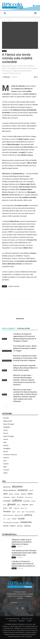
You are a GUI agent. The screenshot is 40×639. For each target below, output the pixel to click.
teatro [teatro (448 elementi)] (12, 526)
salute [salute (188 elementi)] (8, 519)
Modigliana (6, 448)
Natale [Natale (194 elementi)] (13, 511)
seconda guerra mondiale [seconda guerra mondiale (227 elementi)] (11, 522)
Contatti (29, 621)
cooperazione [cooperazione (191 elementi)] (29, 497)
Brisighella (6, 427)
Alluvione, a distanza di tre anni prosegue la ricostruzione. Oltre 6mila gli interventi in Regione (25, 358)
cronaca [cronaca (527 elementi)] (7, 501)
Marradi (5, 445)
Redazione (7, 77)
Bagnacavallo (7, 421)
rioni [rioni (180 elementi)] (4, 519)
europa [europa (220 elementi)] (33, 501)
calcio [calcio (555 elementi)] (30, 494)
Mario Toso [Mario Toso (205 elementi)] (24, 508)
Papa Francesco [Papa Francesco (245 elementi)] (8, 515)
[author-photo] (20, 315)
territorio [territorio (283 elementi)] (20, 526)
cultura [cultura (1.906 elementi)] (17, 500)
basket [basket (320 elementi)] (23, 494)
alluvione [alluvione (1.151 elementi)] (17, 486)
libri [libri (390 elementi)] (10, 508)
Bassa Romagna (8, 424)
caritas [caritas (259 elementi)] (13, 497)
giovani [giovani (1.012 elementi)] (11, 504)
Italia (4, 442)
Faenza (9, 20)
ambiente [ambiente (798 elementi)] (23, 490)
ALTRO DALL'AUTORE (23, 328)
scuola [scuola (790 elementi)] (21, 518)
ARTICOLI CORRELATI (8, 328)
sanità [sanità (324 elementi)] (14, 519)
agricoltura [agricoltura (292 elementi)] (7, 487)
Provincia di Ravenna (10, 454)
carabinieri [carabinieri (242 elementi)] (6, 497)
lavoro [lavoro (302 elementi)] (5, 508)
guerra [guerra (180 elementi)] (19, 504)
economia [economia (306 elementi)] (26, 501)
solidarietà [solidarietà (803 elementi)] (25, 522)
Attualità (6, 418)
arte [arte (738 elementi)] (5, 494)
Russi (5, 461)
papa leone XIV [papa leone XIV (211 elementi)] (18, 515)
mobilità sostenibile (13, 286)
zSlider (5, 473)
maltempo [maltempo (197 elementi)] (16, 508)
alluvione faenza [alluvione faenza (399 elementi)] (9, 490)
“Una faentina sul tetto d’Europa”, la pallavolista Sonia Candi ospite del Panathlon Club (24, 552)
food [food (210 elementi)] (4, 504)
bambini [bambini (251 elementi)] (17, 494)
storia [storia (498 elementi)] (6, 526)
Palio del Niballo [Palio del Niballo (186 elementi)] (30, 511)
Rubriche (6, 458)
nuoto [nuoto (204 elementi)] (18, 511)
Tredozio (6, 470)
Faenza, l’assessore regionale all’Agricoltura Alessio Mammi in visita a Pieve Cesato (25, 367)
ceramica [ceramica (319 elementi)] (20, 497)
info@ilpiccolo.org (24, 603)
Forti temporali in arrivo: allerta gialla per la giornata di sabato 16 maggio (24, 348)
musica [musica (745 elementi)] (7, 511)
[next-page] (6, 406)
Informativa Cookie (27, 618)
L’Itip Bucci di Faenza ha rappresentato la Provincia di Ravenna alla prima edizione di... (24, 563)
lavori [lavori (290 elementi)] (31, 505)
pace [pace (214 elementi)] (23, 511)
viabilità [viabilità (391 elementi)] (27, 526)
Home (4, 20)
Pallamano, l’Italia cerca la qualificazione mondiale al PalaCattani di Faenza (21, 542)
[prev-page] (3, 406)
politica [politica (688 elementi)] (28, 515)
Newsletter (22, 621)
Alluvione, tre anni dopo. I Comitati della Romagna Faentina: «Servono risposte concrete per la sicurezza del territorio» (24, 380)
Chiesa (5, 430)
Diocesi (5, 433)
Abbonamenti (13, 621)
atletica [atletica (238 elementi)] (11, 494)
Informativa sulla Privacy (13, 618)
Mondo (5, 451)
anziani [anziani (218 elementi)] (31, 490)
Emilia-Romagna (7, 351)
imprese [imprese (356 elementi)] (25, 505)
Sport (5, 467)
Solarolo (6, 464)
